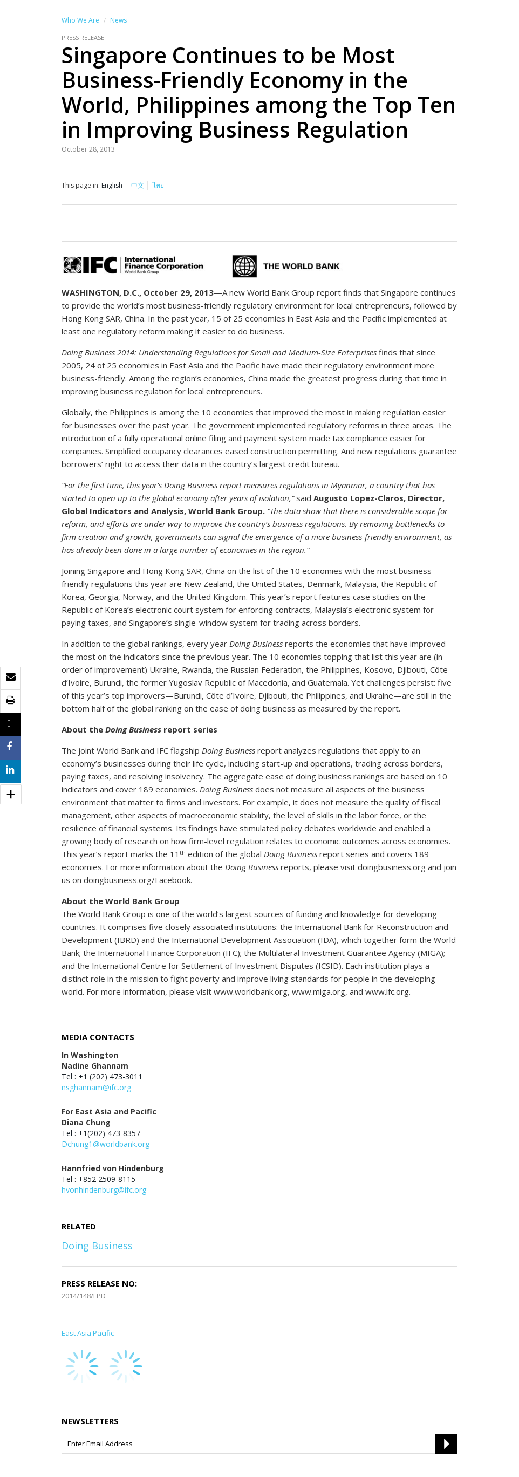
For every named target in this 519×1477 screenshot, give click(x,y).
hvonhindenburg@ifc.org (104, 1190)
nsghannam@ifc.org (96, 1087)
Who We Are (80, 20)
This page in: (81, 185)
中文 (137, 185)
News (118, 20)
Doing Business (97, 1245)
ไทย (158, 185)
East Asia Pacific (88, 1333)
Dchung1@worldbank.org (105, 1144)
